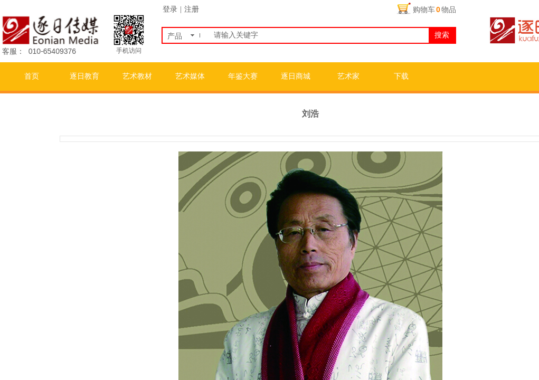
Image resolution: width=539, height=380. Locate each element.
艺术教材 (137, 76)
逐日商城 (295, 76)
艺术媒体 (190, 76)
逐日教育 (84, 76)
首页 (31, 76)
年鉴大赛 (243, 76)
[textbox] (319, 35)
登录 (170, 9)
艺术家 (348, 76)
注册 (191, 9)
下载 (401, 76)
